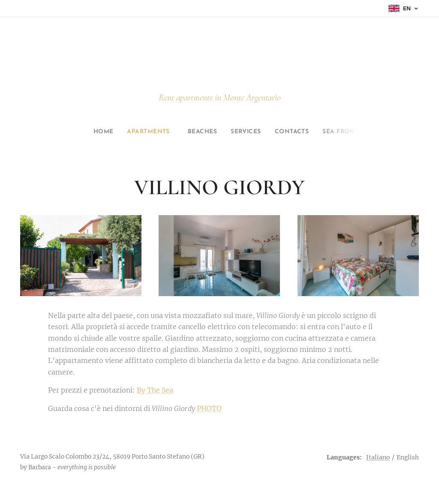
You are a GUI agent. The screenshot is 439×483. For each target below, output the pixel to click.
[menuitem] (93, 132)
